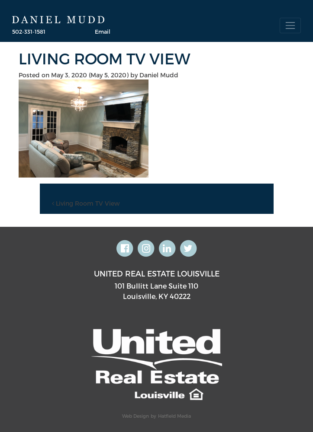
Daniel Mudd (158, 75)
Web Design (135, 416)
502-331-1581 (28, 31)
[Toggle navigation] (290, 25)
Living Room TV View (86, 203)
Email (102, 31)
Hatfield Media (174, 416)
